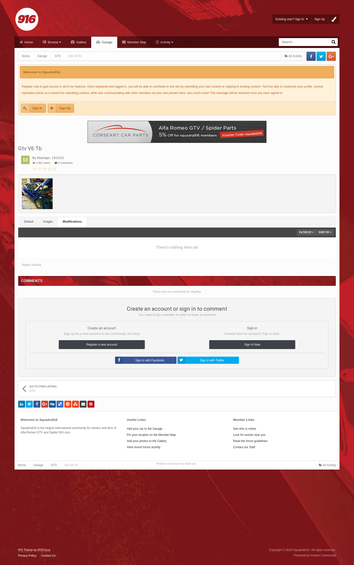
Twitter (321, 56)
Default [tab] (28, 221)
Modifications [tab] (72, 221)
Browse (54, 42)
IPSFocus (44, 550)
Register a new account (101, 344)
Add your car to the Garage (144, 428)
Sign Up (319, 19)
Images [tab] (48, 221)
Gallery (80, 42)
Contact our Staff (244, 447)
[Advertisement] (177, 508)
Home (28, 42)
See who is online (244, 428)
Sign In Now (252, 344)
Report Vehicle (31, 265)
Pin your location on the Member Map (151, 435)
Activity (166, 42)
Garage (106, 42)
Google (331, 56)
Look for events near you (249, 435)
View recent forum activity (144, 447)
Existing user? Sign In (292, 19)
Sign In (37, 108)
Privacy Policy (27, 555)
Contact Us (48, 555)
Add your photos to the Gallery (147, 441)
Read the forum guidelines (250, 441)
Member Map (136, 42)
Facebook (311, 56)
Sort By (325, 232)
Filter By (306, 232)
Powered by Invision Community (315, 555)
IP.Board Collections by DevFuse (176, 463)
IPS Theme (25, 550)
